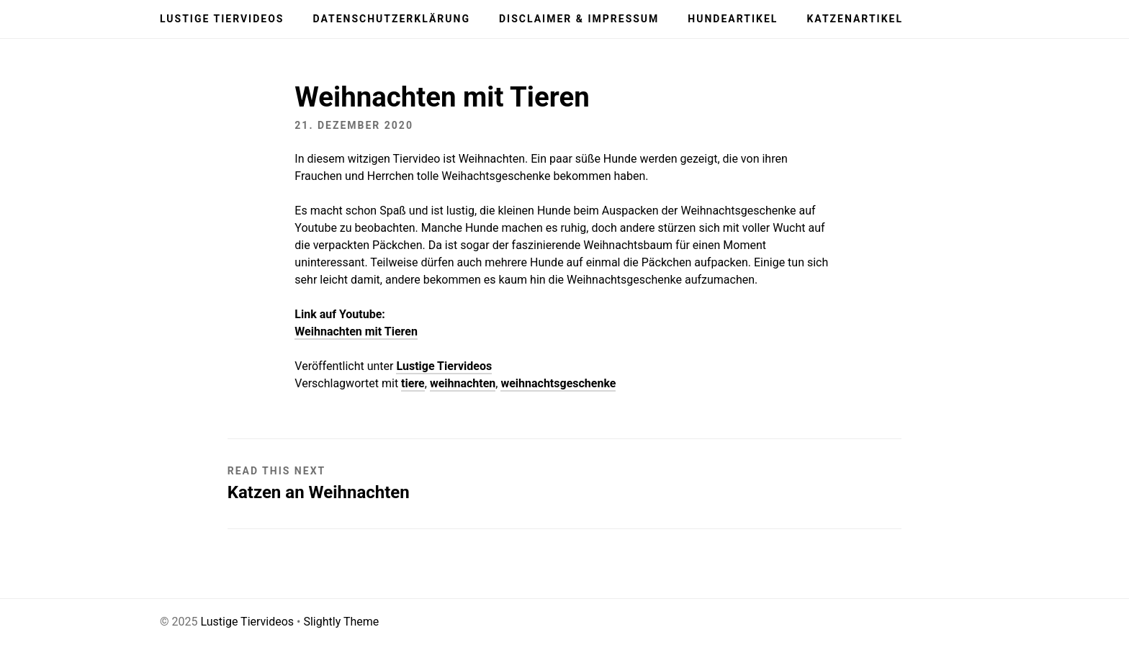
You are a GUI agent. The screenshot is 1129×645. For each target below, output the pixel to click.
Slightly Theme (341, 621)
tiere (413, 383)
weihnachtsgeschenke (558, 383)
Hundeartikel (733, 18)
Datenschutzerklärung (391, 18)
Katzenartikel (854, 18)
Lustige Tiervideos (222, 18)
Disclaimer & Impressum (579, 18)
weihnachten (462, 383)
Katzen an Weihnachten (319, 492)
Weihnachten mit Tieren (356, 331)
